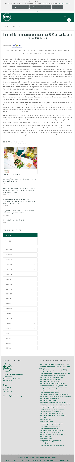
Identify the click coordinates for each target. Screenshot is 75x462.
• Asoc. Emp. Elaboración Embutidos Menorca (52, 374)
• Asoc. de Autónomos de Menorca (49, 442)
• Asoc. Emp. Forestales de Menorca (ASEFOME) (53, 384)
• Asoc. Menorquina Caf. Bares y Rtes (50, 410)
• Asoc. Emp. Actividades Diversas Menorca (51, 444)
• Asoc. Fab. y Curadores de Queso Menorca (52, 370)
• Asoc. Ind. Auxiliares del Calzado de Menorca (52, 382)
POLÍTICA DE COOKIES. (64, 3)
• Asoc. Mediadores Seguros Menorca (50, 431)
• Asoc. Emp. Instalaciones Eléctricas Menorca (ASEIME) (55, 393)
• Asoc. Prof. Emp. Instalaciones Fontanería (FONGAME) (55, 395)
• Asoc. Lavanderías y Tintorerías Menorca (51, 423)
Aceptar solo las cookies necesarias (40, 7)
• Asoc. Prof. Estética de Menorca (48, 427)
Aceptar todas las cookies (20, 7)
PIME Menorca (33, 456)
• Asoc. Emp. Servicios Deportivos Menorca (51, 429)
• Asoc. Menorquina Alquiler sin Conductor (51, 408)
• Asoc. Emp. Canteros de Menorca (49, 391)
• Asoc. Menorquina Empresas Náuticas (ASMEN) (53, 385)
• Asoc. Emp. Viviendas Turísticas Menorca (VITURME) (54, 403)
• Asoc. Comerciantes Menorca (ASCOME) (51, 412)
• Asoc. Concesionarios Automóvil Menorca (51, 376)
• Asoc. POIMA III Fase (45, 435)
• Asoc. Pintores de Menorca (47, 399)
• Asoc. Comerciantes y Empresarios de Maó (52, 433)
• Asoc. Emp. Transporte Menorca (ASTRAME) (52, 404)
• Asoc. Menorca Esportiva (46, 420)
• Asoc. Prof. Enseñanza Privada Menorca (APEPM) (54, 363)
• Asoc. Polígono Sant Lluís (46, 440)
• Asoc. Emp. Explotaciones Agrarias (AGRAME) (52, 401)
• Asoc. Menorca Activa (45, 418)
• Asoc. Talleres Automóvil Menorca (49, 378)
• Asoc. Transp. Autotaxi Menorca (48, 406)
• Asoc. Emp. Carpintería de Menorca (49, 397)
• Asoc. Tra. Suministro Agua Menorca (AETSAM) (53, 368)
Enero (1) (8, 241)
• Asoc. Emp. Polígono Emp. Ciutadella (50, 439)
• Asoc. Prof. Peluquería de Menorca (49, 425)
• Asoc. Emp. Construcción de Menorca (50, 387)
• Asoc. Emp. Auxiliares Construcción (49, 389)
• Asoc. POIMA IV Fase (45, 437)
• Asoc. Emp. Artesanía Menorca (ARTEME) (51, 422)
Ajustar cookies (57, 7)
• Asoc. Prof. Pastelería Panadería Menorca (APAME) (54, 372)
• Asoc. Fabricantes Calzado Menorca (50, 380)
